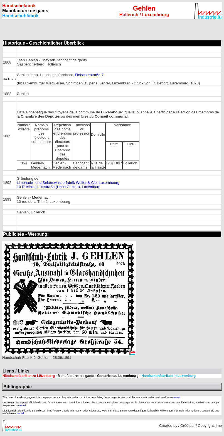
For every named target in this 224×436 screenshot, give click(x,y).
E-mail (20, 413)
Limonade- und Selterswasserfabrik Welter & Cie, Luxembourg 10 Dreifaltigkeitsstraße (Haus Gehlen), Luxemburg (68, 185)
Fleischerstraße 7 (89, 75)
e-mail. (177, 397)
